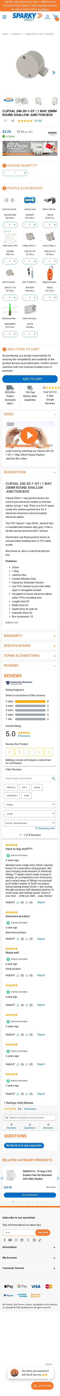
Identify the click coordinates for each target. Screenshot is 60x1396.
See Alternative (30, 1195)
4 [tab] (27, 1202)
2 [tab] (18, 1202)
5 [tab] (32, 1202)
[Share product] (13, 121)
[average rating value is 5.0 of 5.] (28, 121)
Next (58, 1178)
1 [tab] (13, 1202)
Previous (2, 1178)
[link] (10, 1109)
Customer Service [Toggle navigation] (13, 1268)
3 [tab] (22, 1202)
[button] (46, 17)
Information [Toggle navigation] (10, 1247)
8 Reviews (31, 1109)
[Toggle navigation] (4, 17)
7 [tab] (42, 1202)
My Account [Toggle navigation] (10, 1257)
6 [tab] (37, 1202)
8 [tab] (46, 1202)
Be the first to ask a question (24, 1145)
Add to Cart (32, 379)
